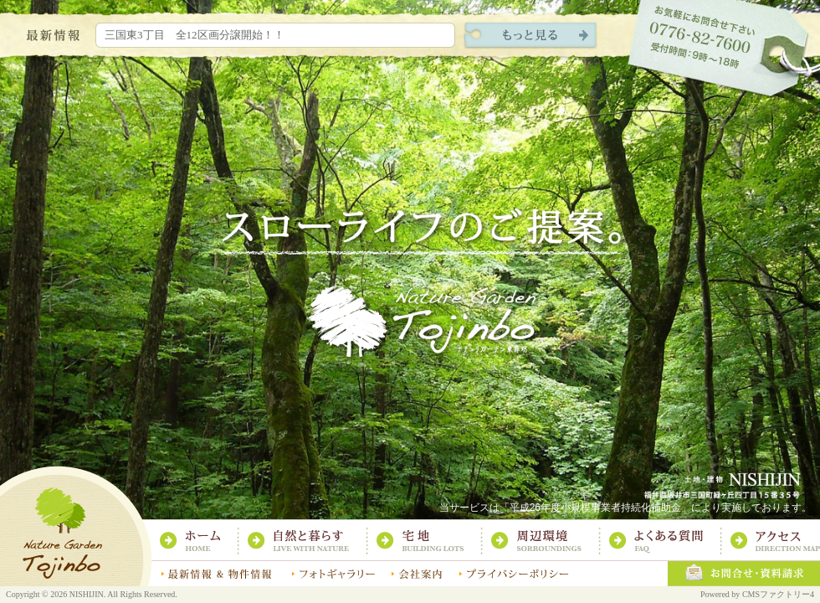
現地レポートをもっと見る (530, 36)
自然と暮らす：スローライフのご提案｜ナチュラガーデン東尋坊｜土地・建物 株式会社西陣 (307, 541)
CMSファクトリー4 (778, 594)
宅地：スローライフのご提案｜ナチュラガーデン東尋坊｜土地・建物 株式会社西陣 (428, 541)
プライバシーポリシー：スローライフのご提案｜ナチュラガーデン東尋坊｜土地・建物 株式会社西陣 (514, 573)
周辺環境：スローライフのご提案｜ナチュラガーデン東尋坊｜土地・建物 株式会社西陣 (544, 541)
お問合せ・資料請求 (743, 573)
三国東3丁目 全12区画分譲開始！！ (194, 34)
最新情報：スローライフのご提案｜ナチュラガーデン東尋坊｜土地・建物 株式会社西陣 (217, 573)
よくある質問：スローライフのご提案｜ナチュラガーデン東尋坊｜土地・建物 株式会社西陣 (664, 541)
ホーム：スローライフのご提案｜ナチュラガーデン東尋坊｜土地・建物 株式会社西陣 (198, 541)
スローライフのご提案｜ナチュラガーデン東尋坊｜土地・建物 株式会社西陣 (76, 525)
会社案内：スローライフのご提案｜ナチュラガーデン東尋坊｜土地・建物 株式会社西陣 (416, 573)
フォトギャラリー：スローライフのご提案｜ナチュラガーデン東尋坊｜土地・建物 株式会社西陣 (332, 573)
